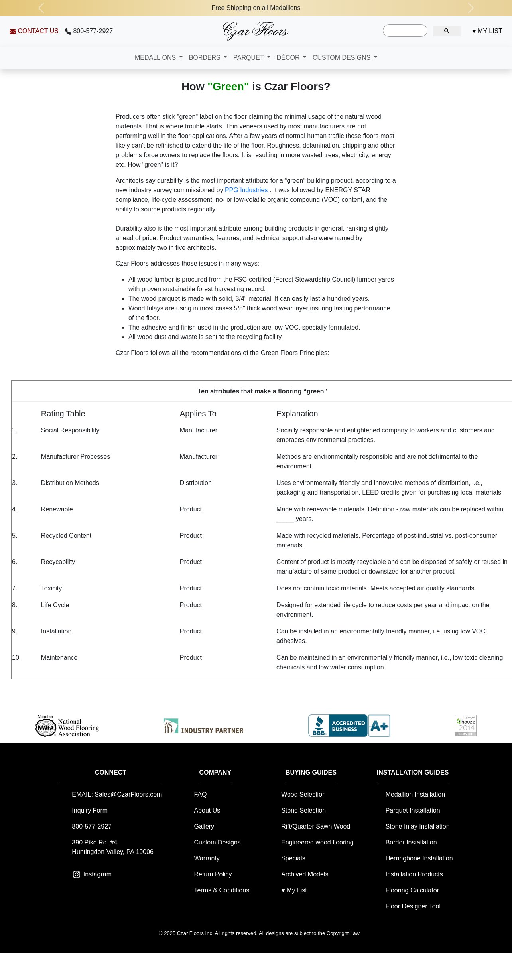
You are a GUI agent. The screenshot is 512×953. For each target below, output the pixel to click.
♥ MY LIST (487, 31)
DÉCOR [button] (289, 57)
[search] (404, 31)
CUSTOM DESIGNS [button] (342, 57)
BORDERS (206, 57)
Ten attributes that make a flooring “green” (262, 391)
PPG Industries (247, 190)
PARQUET (249, 57)
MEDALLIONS (156, 57)
